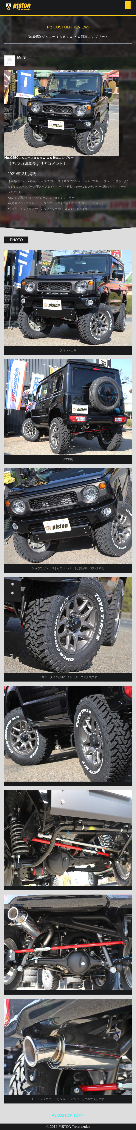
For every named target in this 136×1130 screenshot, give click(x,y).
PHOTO (16, 240)
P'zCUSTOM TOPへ (68, 1115)
